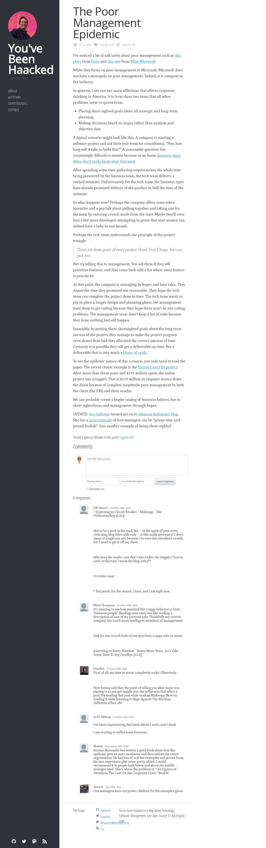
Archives (14, 97)
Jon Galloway (99, 414)
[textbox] (136, 465)
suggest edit (128, 44)
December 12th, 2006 (116, 746)
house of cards (135, 352)
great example (100, 420)
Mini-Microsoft (143, 61)
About (12, 91)
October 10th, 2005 (120, 508)
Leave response (165, 481)
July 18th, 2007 (113, 787)
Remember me (96, 489)
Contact (13, 109)
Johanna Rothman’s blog (158, 414)
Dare (95, 61)
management (107, 44)
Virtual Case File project (157, 367)
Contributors (17, 103)
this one (114, 61)
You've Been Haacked (30, 59)
